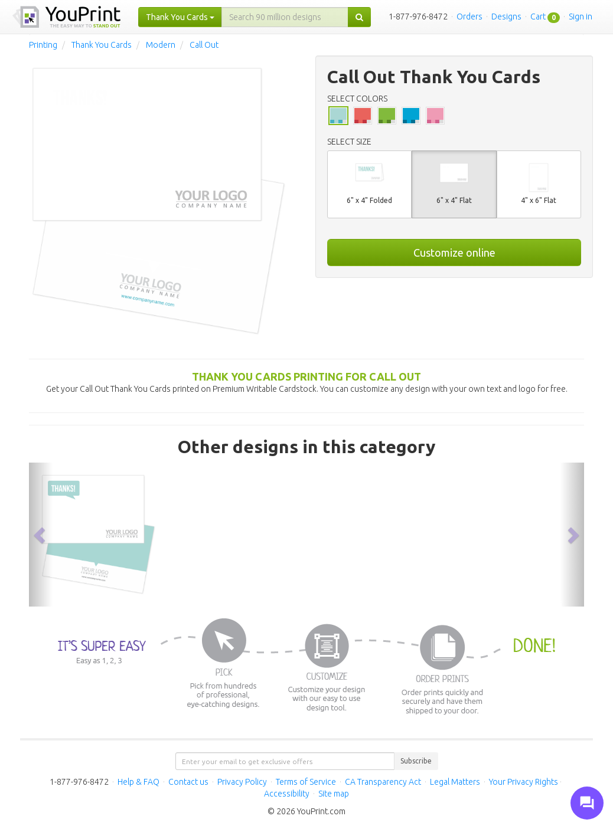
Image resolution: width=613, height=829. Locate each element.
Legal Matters (455, 782)
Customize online (454, 252)
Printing (43, 45)
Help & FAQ (138, 782)
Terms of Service (306, 782)
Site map (333, 793)
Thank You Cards (101, 45)
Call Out (204, 45)
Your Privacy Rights (523, 782)
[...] (284, 17)
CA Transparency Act (383, 782)
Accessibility (286, 793)
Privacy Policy (242, 782)
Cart (538, 16)
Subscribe (416, 761)
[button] (41, 535)
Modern (160, 45)
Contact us (188, 782)
